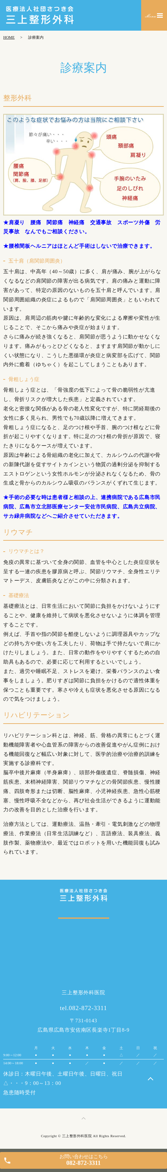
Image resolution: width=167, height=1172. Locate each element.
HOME (9, 37)
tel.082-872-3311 (83, 1008)
